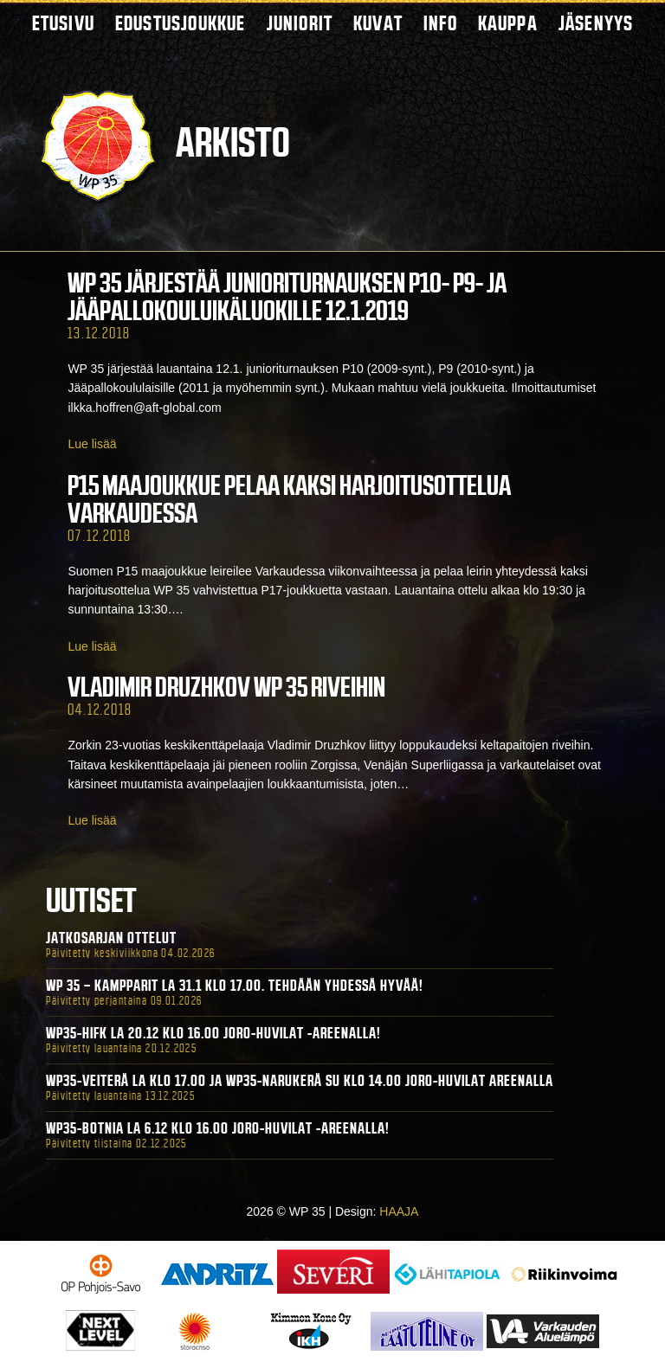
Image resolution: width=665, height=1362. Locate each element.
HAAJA (398, 1211)
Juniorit (300, 22)
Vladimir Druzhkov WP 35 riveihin (226, 687)
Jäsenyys (596, 22)
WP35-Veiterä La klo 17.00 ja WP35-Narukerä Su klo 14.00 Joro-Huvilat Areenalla (299, 1080)
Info (440, 22)
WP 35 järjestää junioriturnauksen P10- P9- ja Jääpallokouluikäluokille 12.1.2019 (287, 297)
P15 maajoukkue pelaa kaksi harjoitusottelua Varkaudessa (289, 499)
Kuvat (378, 22)
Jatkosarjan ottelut (111, 938)
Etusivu (63, 22)
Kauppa (508, 22)
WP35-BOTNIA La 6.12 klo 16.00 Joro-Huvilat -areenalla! (218, 1128)
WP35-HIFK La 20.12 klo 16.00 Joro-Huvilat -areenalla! (213, 1033)
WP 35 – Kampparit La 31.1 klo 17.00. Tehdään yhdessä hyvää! (234, 985)
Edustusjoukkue (180, 22)
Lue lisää (92, 444)
